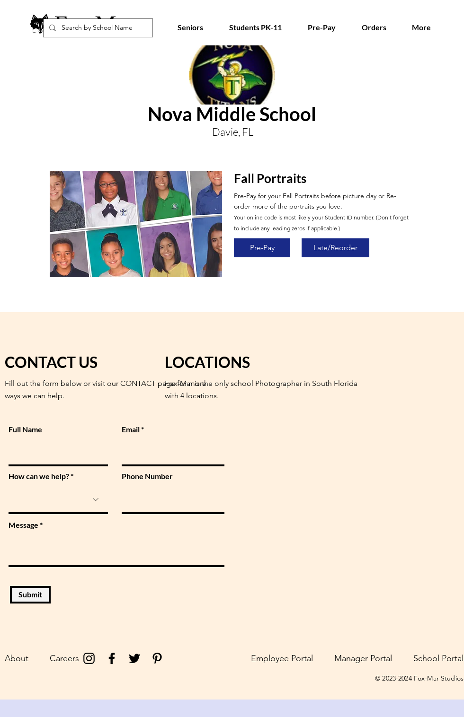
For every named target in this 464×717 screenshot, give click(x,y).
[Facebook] (111, 658)
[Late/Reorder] (335, 247)
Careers (64, 658)
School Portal (438, 658)
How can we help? (39, 476)
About (16, 658)
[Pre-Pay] (262, 247)
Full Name (25, 429)
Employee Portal (282, 658)
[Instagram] (89, 658)
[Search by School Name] (97, 28)
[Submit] (30, 594)
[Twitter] (134, 658)
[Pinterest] (157, 658)
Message (23, 525)
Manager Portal (363, 658)
